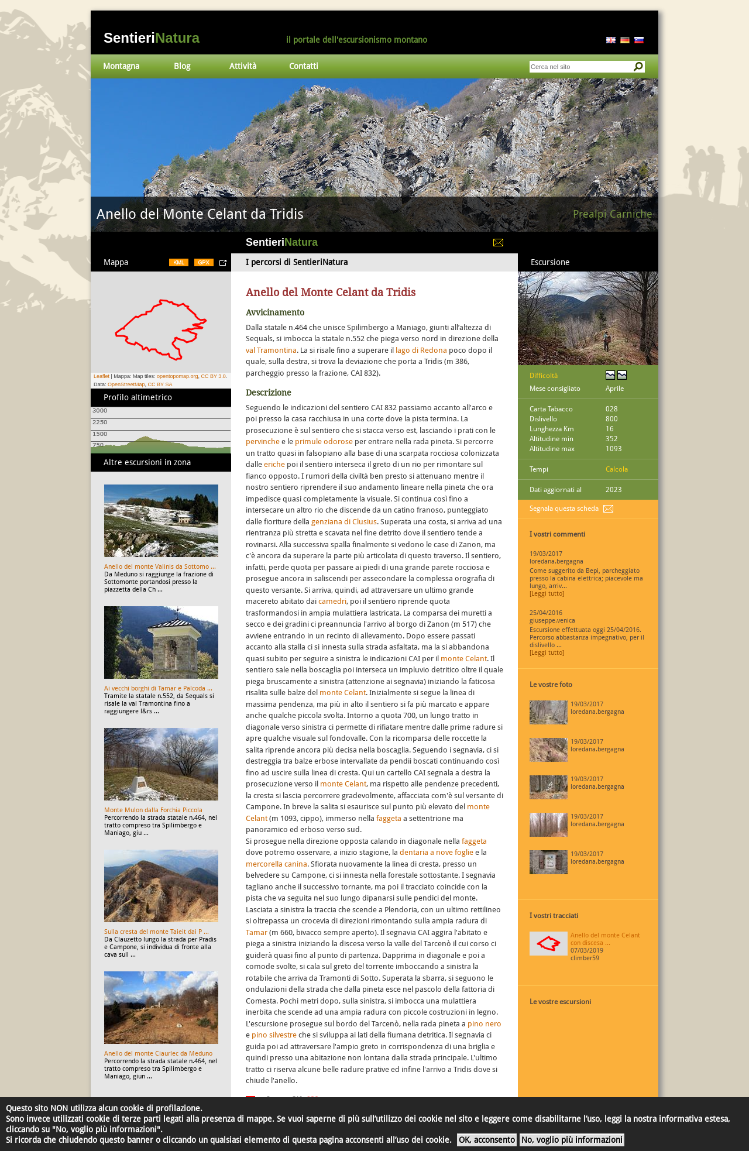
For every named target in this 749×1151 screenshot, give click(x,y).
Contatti (303, 66)
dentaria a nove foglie (436, 852)
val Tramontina (271, 350)
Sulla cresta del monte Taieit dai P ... (156, 932)
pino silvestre (274, 1034)
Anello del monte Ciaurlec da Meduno (158, 1053)
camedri (332, 601)
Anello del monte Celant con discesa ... (605, 939)
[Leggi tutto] (547, 593)
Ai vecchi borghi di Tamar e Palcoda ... (158, 688)
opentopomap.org (177, 376)
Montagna (121, 66)
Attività (242, 66)
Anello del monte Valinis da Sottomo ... (160, 567)
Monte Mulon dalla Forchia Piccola (153, 810)
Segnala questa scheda (564, 508)
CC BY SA (160, 384)
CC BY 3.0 (213, 376)
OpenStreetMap (126, 384)
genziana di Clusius (344, 521)
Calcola (617, 469)
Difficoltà (544, 376)
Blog (182, 66)
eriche (275, 464)
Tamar (256, 932)
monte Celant (464, 658)
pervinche (263, 441)
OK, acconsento (487, 1140)
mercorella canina (276, 864)
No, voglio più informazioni (572, 1140)
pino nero (484, 1023)
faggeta (388, 818)
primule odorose (324, 441)
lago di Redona (421, 350)
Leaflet (101, 376)
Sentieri (152, 38)
